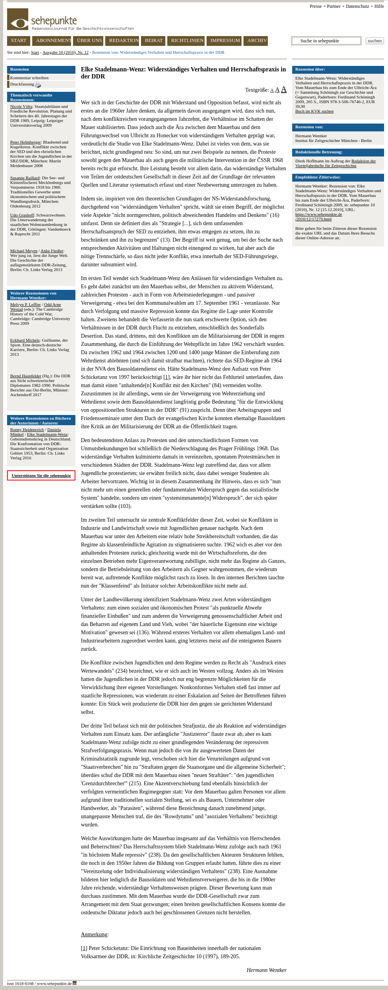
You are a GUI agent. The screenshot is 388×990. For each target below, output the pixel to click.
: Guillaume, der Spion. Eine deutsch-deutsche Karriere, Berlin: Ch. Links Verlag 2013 (39, 347)
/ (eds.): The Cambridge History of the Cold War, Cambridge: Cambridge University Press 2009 (40, 314)
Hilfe (379, 6)
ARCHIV (257, 40)
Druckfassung (25, 85)
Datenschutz (357, 6)
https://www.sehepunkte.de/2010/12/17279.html (318, 216)
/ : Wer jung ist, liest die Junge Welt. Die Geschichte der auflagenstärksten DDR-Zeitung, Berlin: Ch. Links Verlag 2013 (39, 260)
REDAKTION (124, 40)
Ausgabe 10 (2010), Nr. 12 (65, 52)
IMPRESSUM (225, 40)
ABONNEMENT (53, 40)
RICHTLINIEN (187, 40)
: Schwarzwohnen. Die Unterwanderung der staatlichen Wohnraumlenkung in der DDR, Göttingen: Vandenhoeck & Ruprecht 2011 (40, 224)
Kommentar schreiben (29, 77)
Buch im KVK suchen (314, 111)
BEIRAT (154, 40)
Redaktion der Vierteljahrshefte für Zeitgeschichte (335, 163)
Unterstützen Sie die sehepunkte (41, 475)
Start (35, 52)
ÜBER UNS (89, 40)
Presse (316, 6)
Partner (334, 6)
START (18, 40)
